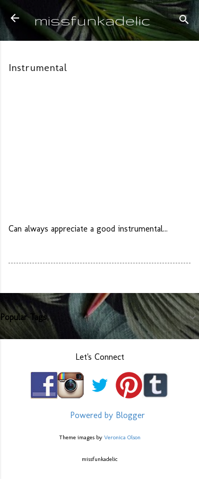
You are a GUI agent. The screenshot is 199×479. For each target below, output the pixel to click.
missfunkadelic (92, 20)
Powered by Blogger (100, 415)
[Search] (184, 21)
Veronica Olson (122, 437)
